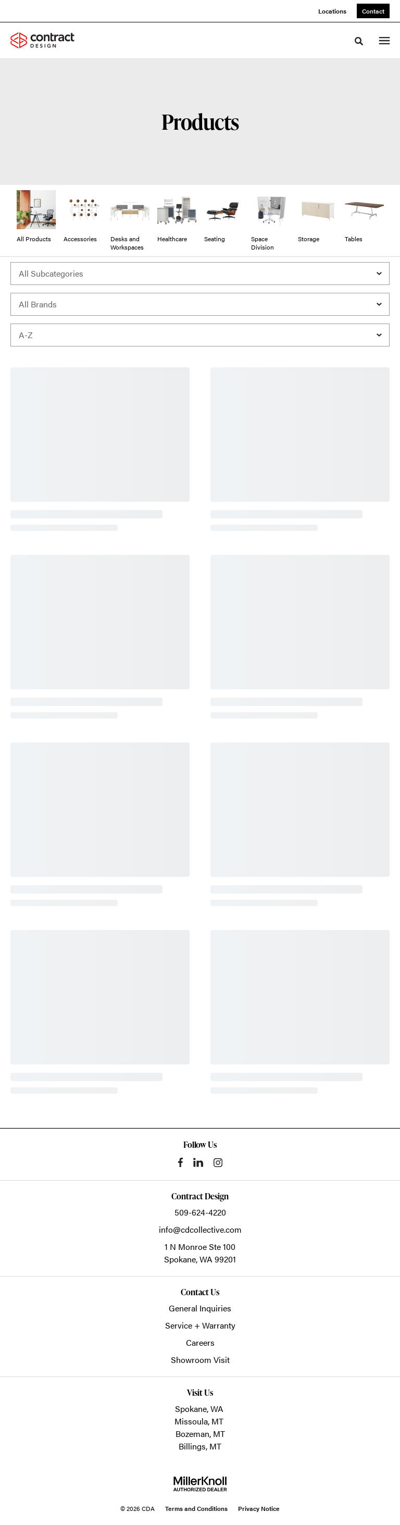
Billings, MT (200, 1446)
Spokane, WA (199, 1409)
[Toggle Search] (359, 41)
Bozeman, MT (200, 1434)
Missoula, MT (198, 1421)
